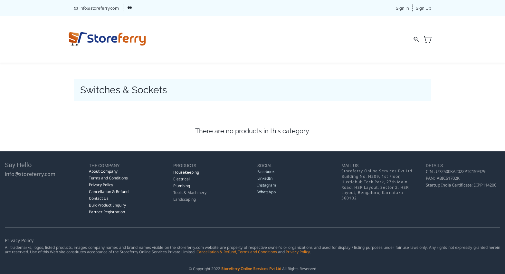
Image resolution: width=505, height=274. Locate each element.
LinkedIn (265, 178)
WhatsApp (266, 192)
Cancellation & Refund (216, 252)
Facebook (265, 171)
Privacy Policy (298, 252)
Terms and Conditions (257, 252)
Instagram (266, 185)
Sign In (402, 8)
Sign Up (423, 8)
